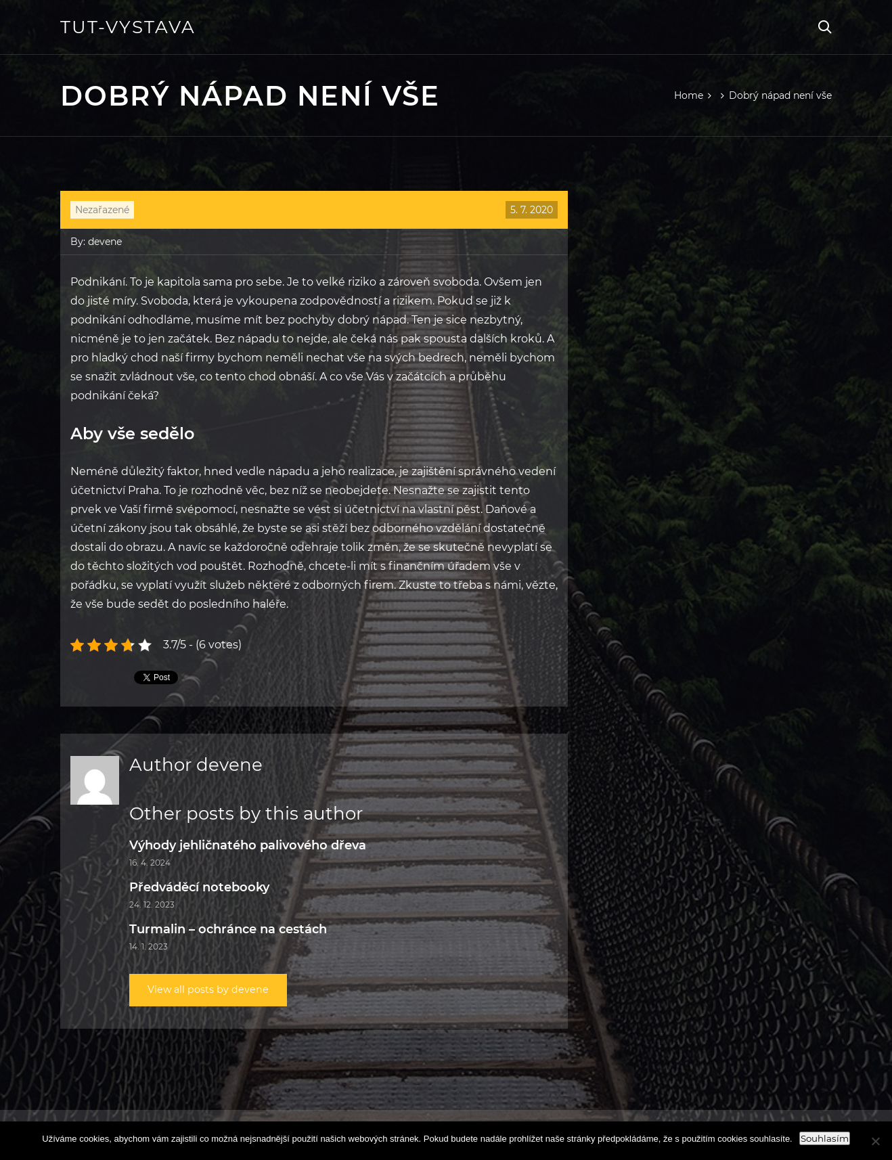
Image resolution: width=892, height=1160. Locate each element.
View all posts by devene (214, 990)
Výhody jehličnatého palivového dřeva (247, 845)
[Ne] (875, 1141)
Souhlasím (825, 1138)
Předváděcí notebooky (199, 887)
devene (105, 242)
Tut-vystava (128, 27)
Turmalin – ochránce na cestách (228, 929)
